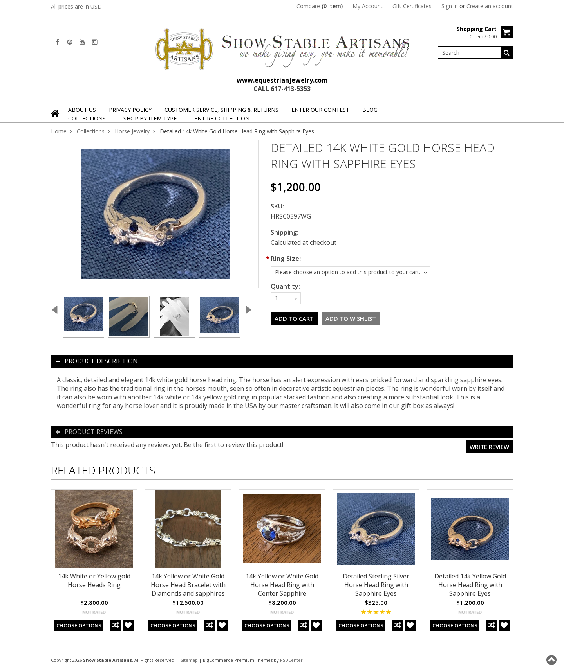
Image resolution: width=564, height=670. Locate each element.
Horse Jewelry (132, 131)
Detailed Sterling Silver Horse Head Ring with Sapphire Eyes (376, 585)
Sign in (449, 6)
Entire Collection (221, 118)
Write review (489, 447)
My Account (367, 6)
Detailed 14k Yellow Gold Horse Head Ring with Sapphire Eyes (470, 585)
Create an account (489, 6)
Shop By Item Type (150, 118)
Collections (87, 118)
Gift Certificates (412, 6)
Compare (319, 6)
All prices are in (76, 6)
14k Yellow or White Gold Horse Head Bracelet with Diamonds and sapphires (188, 585)
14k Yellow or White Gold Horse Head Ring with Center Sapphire (282, 585)
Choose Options (78, 625)
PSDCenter (291, 660)
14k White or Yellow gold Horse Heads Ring (94, 580)
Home (59, 131)
